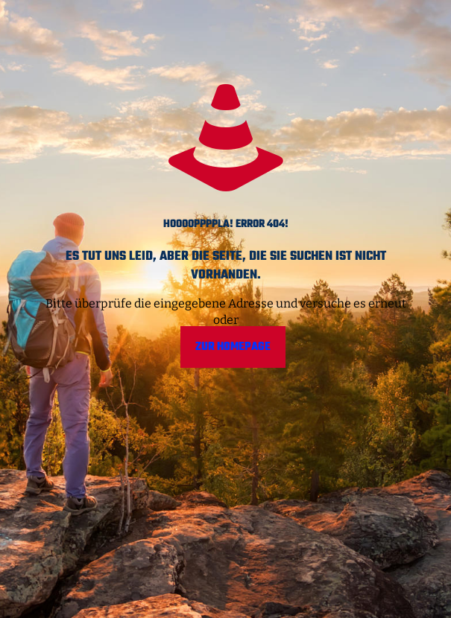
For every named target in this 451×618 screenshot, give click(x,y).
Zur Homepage (233, 347)
